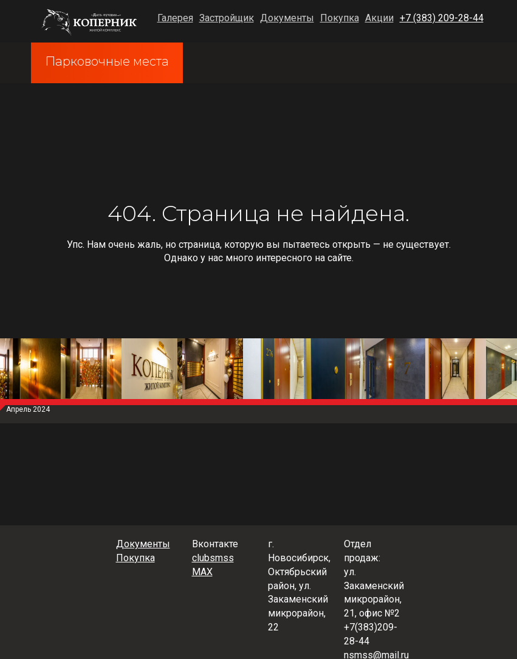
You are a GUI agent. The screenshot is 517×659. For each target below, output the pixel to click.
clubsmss (213, 558)
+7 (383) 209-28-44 (442, 18)
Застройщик (226, 18)
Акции (379, 18)
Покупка (339, 18)
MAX (202, 572)
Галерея (175, 18)
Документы (287, 18)
